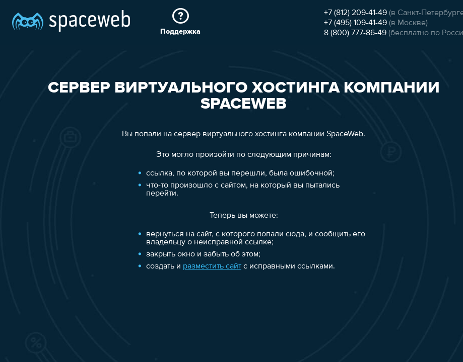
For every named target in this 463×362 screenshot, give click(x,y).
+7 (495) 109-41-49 (355, 23)
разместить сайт (212, 266)
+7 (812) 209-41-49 (355, 13)
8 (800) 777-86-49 (355, 33)
